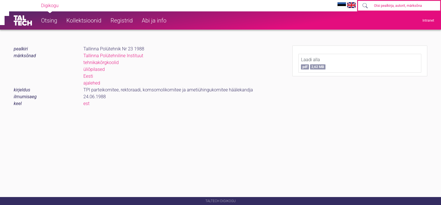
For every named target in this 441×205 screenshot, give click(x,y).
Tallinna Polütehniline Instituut (113, 55)
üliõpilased (94, 69)
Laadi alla (313, 63)
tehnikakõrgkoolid (101, 62)
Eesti (88, 76)
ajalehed (91, 83)
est (86, 103)
